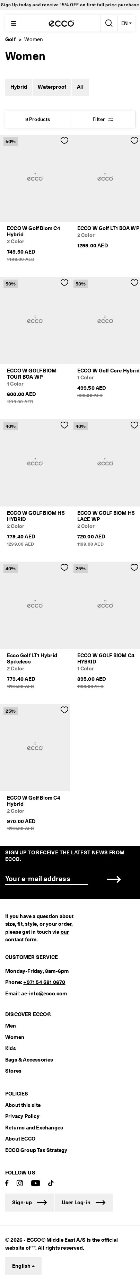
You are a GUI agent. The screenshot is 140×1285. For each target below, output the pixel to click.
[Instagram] (20, 1183)
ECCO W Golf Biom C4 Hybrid (33, 231)
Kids (10, 1048)
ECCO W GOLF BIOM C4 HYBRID (106, 658)
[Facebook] (7, 1183)
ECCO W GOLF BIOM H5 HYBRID (36, 516)
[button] (102, 119)
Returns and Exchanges (34, 1128)
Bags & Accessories (29, 1060)
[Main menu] (13, 23)
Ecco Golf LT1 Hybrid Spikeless (32, 658)
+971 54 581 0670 (44, 982)
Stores (13, 1071)
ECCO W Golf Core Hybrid (108, 371)
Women (14, 1037)
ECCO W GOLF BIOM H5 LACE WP (106, 516)
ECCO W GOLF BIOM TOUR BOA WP (31, 374)
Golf (10, 39)
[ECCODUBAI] (61, 23)
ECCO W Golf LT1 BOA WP (108, 228)
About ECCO (20, 1139)
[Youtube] (35, 1183)
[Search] (108, 23)
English (21, 1266)
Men (10, 1026)
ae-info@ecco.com (44, 994)
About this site (23, 1105)
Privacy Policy (22, 1116)
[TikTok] (51, 1183)
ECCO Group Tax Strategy (36, 1150)
